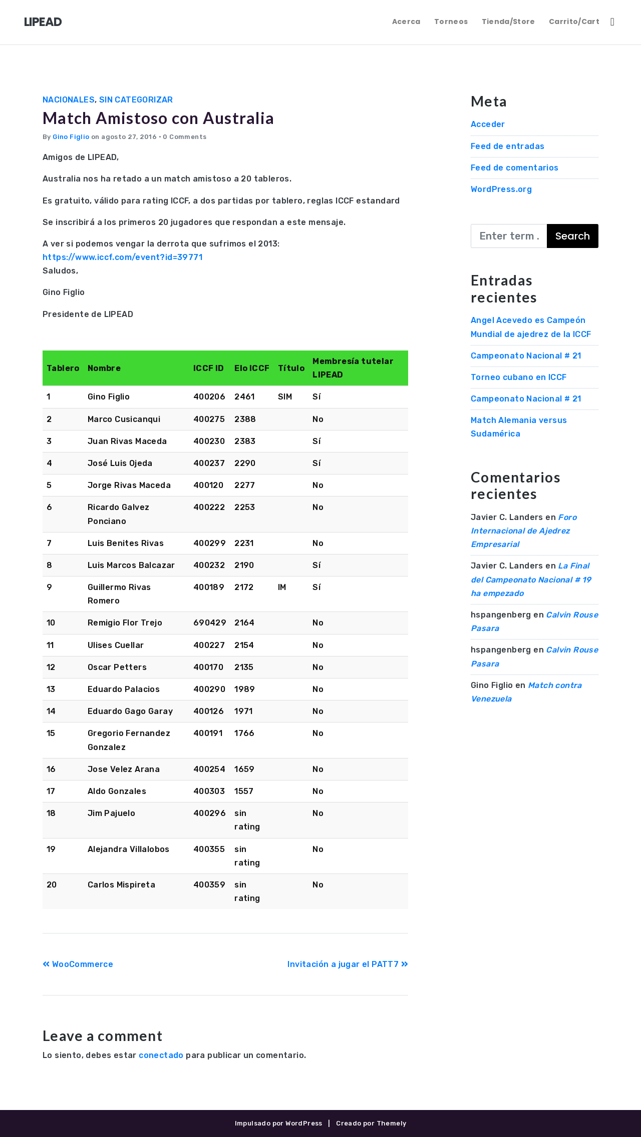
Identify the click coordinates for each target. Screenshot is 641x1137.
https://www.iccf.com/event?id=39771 (122, 257)
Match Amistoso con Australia (159, 118)
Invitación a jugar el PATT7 (347, 964)
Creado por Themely (371, 1123)
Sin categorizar (136, 99)
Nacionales (69, 99)
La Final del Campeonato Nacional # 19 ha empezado (531, 579)
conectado (161, 1055)
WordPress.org (501, 189)
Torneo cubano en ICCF (518, 377)
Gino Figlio (71, 136)
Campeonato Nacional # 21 (526, 355)
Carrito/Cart (574, 21)
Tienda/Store (508, 21)
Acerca (406, 21)
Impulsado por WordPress (279, 1123)
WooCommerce (78, 964)
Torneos (451, 21)
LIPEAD (43, 22)
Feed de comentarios (515, 167)
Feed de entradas (507, 146)
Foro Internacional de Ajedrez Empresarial (523, 530)
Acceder (488, 124)
